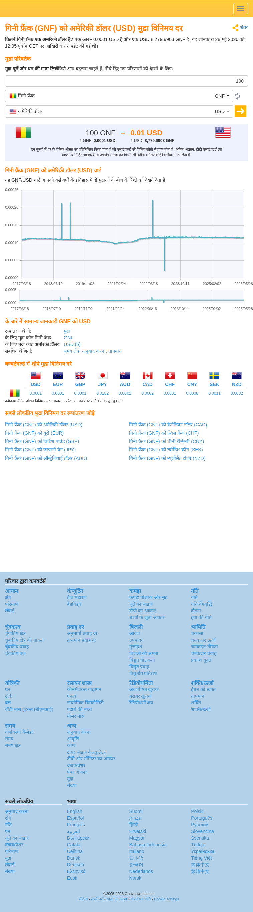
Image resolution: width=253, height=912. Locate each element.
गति (194, 597)
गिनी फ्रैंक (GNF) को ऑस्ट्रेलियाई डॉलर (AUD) (46, 458)
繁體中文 (200, 871)
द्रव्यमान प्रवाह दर (81, 640)
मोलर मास (75, 716)
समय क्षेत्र (71, 351)
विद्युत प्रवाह (139, 666)
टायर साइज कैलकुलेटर (86, 752)
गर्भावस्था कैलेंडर (19, 732)
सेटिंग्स (83, 899)
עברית (135, 818)
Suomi (136, 811)
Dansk (73, 858)
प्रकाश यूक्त (201, 660)
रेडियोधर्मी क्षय (141, 702)
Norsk (135, 878)
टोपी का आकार (142, 610)
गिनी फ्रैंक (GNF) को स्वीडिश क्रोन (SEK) (166, 449)
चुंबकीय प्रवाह (17, 646)
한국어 (136, 864)
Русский (199, 824)
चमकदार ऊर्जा (203, 640)
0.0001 (36, 393)
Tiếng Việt (201, 858)
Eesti (72, 878)
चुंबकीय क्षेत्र (15, 633)
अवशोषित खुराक (144, 689)
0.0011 (214, 393)
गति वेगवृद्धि (201, 604)
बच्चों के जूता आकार (147, 617)
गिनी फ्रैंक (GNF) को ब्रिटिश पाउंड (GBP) (42, 441)
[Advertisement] (126, 518)
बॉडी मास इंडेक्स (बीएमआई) (29, 709)
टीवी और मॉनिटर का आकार (91, 758)
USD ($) (72, 344)
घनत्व (71, 696)
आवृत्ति (73, 738)
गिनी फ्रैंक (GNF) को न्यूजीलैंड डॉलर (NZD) (167, 458)
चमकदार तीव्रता (204, 646)
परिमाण (11, 604)
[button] (119, 96)
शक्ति (196, 702)
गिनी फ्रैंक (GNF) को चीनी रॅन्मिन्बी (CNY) (166, 441)
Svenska (200, 838)
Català (73, 844)
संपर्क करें (97, 899)
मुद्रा (67, 331)
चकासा (197, 633)
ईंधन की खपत (203, 689)
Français (76, 824)
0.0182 (102, 393)
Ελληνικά (76, 871)
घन (7, 689)
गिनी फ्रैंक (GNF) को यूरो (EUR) (34, 433)
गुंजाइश (135, 646)
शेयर (240, 27)
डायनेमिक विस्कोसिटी (85, 702)
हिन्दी (133, 824)
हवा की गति (201, 617)
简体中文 (200, 864)
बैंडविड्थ (74, 604)
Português (201, 818)
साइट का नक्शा (117, 899)
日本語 (136, 858)
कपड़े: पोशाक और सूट (148, 597)
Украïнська (202, 851)
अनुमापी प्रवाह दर (82, 633)
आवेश (134, 633)
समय (9, 738)
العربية (73, 831)
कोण (71, 745)
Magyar (137, 838)
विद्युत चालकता (142, 660)
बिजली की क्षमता (144, 653)
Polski (197, 811)
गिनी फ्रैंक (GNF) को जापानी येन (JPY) (40, 449)
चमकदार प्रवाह (203, 653)
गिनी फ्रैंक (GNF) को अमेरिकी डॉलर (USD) (43, 424)
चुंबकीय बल (15, 653)
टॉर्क (8, 696)
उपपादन (136, 640)
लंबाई (9, 610)
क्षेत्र (8, 597)
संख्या (72, 785)
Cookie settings (166, 899)
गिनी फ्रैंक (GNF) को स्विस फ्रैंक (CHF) (164, 433)
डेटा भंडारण (77, 597)
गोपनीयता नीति (141, 899)
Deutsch (75, 864)
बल (8, 702)
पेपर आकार (77, 772)
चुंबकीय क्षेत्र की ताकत (24, 640)
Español (75, 818)
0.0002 (125, 393)
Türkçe (198, 844)
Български (78, 838)
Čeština (75, 851)
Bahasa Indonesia (148, 844)
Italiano (136, 851)
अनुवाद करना (94, 351)
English (74, 811)
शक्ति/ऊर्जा (201, 709)
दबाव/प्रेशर (76, 765)
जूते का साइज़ (141, 604)
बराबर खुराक (140, 696)
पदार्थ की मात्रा (79, 709)
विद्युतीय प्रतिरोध (143, 673)
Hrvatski (137, 831)
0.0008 (192, 393)
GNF (69, 337)
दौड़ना (196, 610)
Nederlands (141, 871)
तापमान (115, 351)
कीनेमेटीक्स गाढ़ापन (84, 689)
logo (126, 8)
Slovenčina (202, 831)
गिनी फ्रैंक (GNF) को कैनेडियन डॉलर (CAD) (168, 424)
